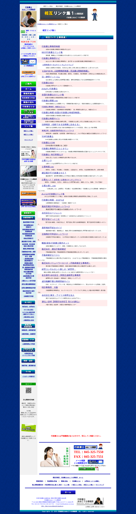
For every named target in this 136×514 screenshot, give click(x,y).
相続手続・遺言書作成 (28, 365)
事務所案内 (39, 481)
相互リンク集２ (28, 134)
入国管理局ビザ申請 (28, 344)
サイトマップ (28, 140)
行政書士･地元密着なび (52, 154)
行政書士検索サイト (51, 118)
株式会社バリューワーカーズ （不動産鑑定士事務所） (66, 263)
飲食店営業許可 (28, 238)
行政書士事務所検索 (51, 46)
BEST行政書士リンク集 (52, 52)
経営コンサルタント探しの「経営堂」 (59, 269)
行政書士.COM (48, 143)
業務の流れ (64, 481)
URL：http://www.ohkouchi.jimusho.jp (52, 506)
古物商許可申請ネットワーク (55, 234)
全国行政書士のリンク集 (53, 95)
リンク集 (66, 485)
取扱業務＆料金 (52, 481)
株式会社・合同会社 (28, 306)
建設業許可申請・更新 (28, 241)
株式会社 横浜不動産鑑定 (54, 249)
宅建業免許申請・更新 (28, 251)
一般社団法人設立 (28, 317)
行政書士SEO (48, 83)
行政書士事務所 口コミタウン (55, 148)
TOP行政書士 (48, 136)
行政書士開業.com (50, 101)
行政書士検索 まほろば (53, 200)
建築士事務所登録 (28, 248)
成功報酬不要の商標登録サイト (56, 281)
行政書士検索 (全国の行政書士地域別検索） (61, 112)
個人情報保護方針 (37, 485)
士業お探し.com (49, 186)
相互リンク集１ (28, 131)
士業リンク (47, 160)
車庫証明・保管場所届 (28, 330)
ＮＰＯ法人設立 (28, 309)
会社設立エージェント (52, 213)
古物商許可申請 (28, 296)
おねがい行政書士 (50, 89)
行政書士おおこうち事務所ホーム (47, 24)
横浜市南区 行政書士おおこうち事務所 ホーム (68, 477)
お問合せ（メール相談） (92, 481)
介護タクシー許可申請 (28, 281)
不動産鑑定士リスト (51, 255)
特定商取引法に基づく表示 (53, 485)
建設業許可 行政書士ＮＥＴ (54, 173)
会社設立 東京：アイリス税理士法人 (58, 295)
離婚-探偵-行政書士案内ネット (55, 243)
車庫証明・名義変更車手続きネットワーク (58, 131)
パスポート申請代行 (28, 376)
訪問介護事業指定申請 (28, 288)
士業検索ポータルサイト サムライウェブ (57, 65)
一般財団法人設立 (28, 320)
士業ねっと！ (61, 180)
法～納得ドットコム (51, 77)
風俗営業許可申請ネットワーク (56, 206)
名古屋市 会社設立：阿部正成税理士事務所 (61, 275)
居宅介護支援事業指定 (28, 284)
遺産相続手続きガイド (52, 228)
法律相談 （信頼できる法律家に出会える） (61, 124)
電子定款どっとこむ (51, 219)
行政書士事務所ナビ (51, 58)
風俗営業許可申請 (28, 222)
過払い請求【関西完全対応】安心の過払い (61, 302)
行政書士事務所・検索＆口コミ (54, 107)
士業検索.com (48, 167)
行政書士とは (76, 481)
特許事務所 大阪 (50, 287)
